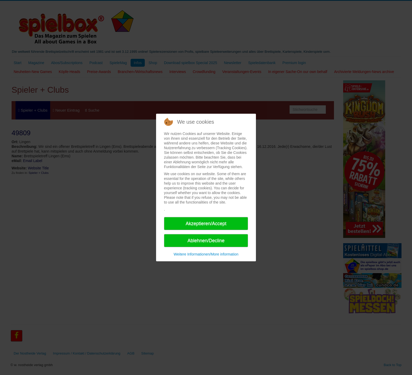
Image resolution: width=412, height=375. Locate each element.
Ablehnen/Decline (205, 240)
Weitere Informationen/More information (206, 254)
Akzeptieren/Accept (206, 223)
